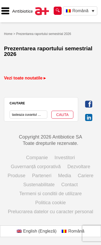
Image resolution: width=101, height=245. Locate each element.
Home (8, 34)
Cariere (86, 175)
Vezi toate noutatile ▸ (25, 78)
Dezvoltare (79, 166)
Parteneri (41, 175)
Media (64, 175)
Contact (69, 184)
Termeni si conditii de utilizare (50, 193)
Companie (37, 157)
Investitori (64, 157)
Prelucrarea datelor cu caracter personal (50, 211)
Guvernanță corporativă (36, 166)
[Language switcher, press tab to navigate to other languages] (80, 11)
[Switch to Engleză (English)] (36, 231)
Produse (16, 175)
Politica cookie (50, 202)
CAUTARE (17, 103)
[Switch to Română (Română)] (73, 231)
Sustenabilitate (38, 184)
